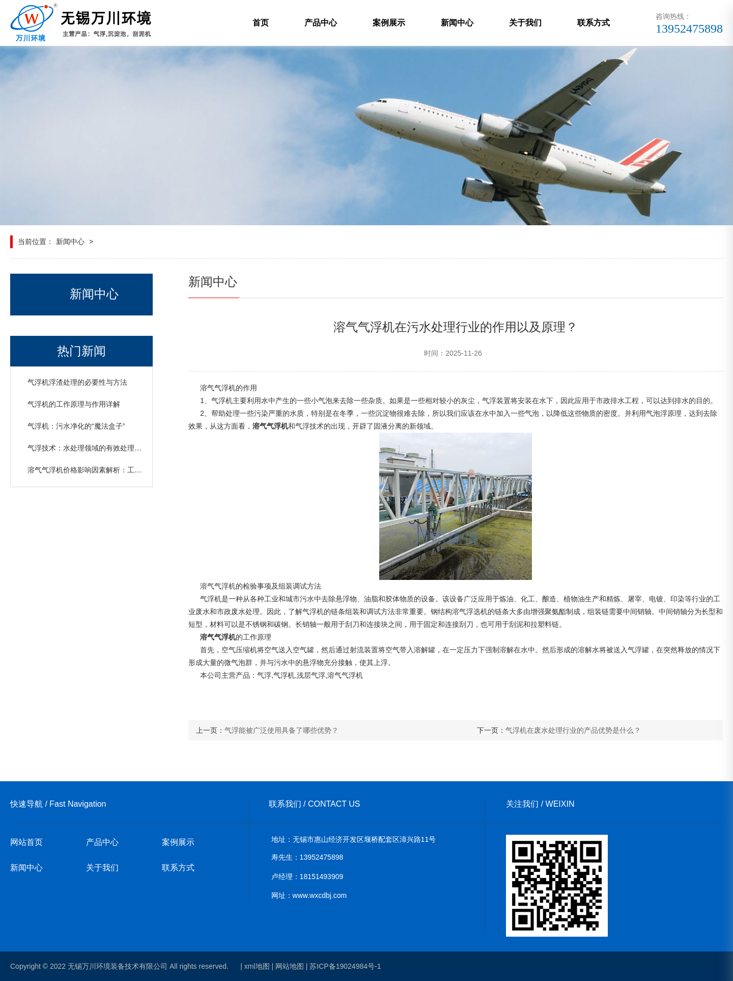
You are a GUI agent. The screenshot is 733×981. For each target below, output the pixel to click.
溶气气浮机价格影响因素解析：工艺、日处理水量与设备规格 (123, 470)
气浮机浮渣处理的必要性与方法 (77, 382)
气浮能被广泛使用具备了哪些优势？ (281, 730)
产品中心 (320, 22)
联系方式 (593, 22)
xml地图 (257, 966)
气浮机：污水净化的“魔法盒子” (76, 426)
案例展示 (389, 22)
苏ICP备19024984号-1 (345, 966)
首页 (260, 22)
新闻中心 (457, 22)
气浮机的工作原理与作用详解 (73, 404)
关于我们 (525, 22)
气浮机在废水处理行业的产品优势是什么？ (573, 730)
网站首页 (26, 842)
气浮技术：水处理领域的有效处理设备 (88, 448)
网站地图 (289, 966)
